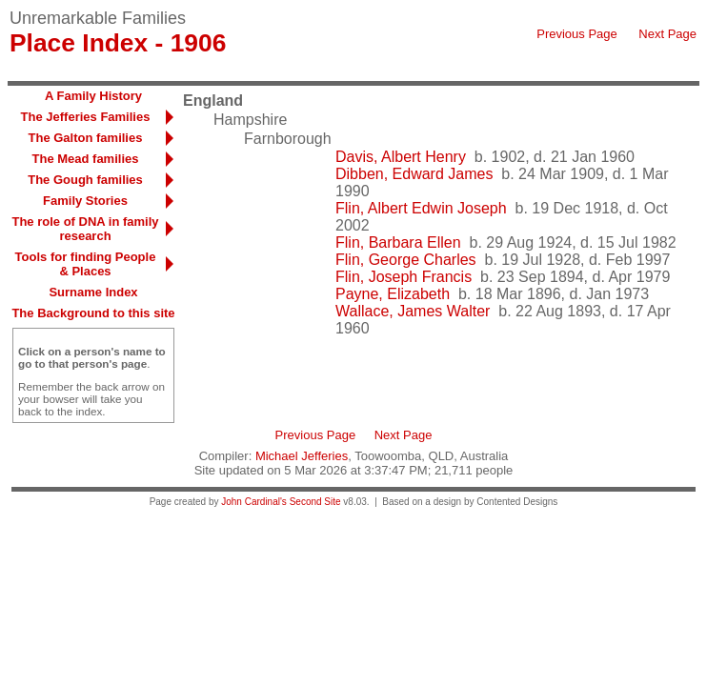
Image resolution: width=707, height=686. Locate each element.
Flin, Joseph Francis (403, 277)
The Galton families (86, 138)
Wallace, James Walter (412, 311)
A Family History (93, 96)
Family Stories (85, 200)
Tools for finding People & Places (85, 264)
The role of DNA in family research (84, 228)
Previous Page (576, 34)
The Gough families (85, 179)
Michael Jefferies (301, 456)
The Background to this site (92, 313)
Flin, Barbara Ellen (398, 242)
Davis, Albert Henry (400, 157)
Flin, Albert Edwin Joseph (421, 208)
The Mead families (85, 158)
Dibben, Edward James (414, 174)
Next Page (667, 34)
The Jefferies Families (86, 117)
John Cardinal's (254, 501)
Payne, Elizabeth (392, 294)
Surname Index (93, 292)
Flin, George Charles (405, 260)
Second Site (315, 501)
